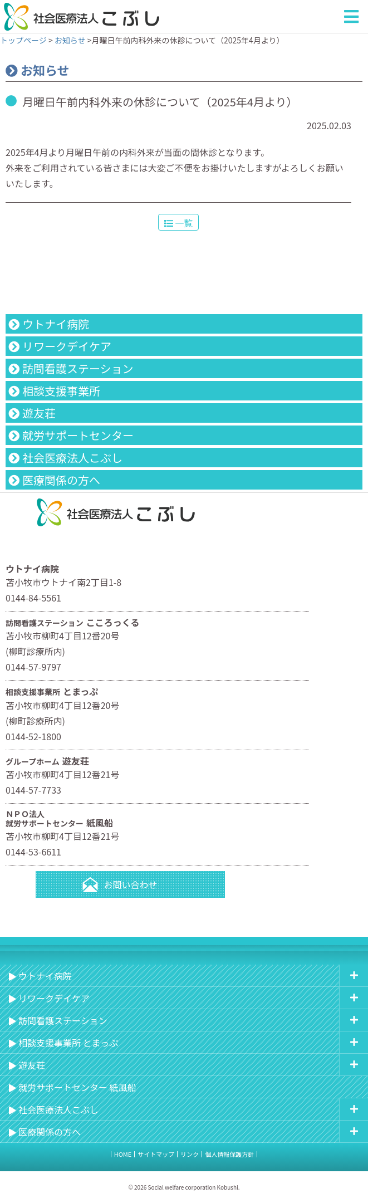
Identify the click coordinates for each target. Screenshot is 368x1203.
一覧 (178, 222)
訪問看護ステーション (78, 368)
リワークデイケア (66, 346)
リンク (189, 1154)
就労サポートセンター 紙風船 (77, 1087)
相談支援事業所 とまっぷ (68, 1042)
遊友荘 (39, 413)
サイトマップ (156, 1154)
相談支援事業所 (61, 391)
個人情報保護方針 (229, 1154)
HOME (123, 1154)
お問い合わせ (130, 884)
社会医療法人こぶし (72, 457)
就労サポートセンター (78, 435)
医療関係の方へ (61, 480)
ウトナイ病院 (55, 324)
